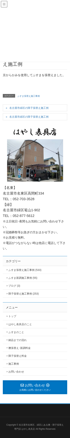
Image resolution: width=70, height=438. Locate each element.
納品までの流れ (17, 340)
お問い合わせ (16, 371)
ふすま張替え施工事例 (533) (24, 269)
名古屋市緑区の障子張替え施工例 (29, 107)
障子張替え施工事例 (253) (23, 293)
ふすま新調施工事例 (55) (22, 277)
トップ (12, 316)
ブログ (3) (14, 285)
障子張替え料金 (17, 355)
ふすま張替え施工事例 (28, 96)
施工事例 (13, 363)
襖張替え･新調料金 (19, 347)
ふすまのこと (16, 332)
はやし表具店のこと (20, 324)
